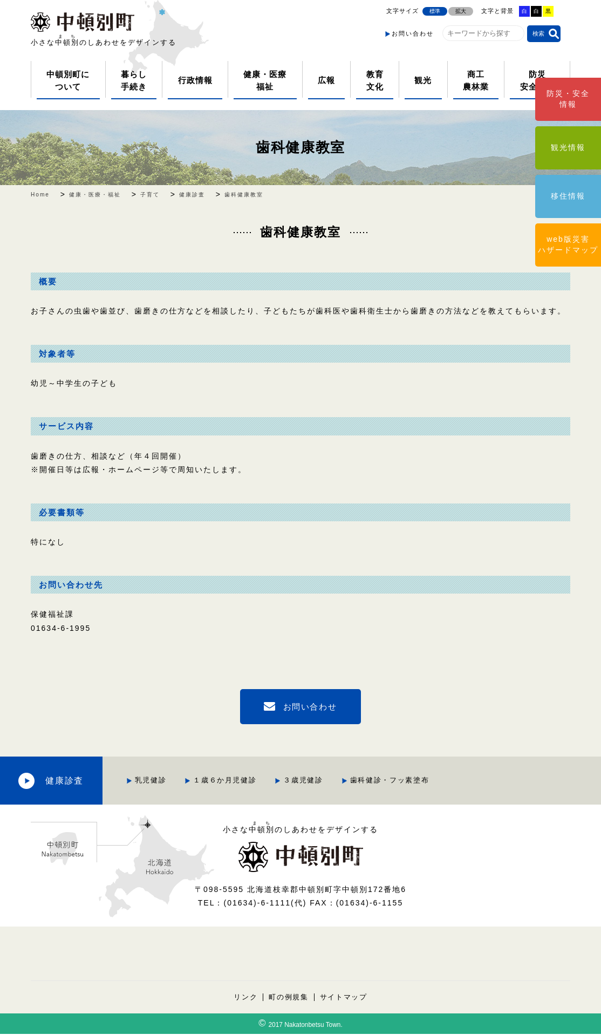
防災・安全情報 (568, 98)
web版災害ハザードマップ (568, 244)
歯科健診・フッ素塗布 (458, 781)
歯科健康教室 (300, 147)
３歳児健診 (371, 781)
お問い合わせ (413, 33)
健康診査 (97, 780)
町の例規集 (288, 998)
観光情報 (568, 147)
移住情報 (568, 196)
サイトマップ (344, 998)
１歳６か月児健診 (291, 781)
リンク (245, 998)
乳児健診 (216, 781)
